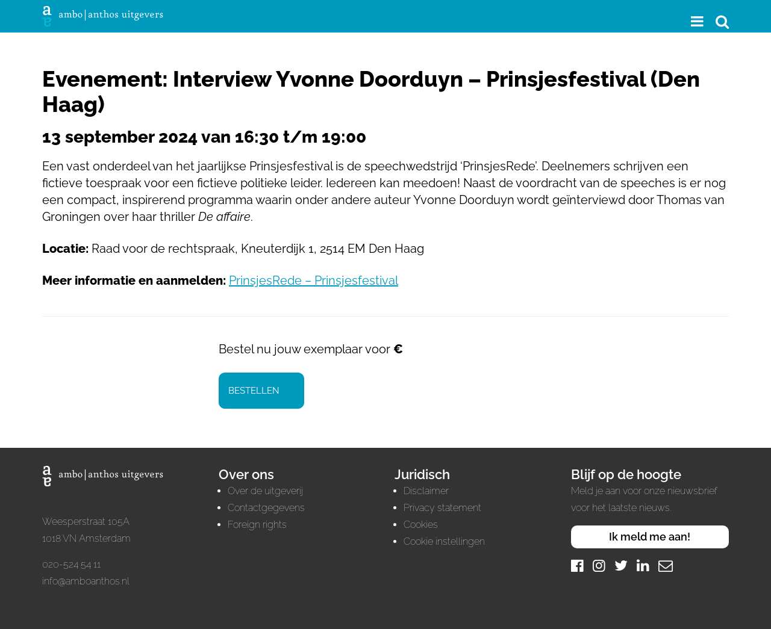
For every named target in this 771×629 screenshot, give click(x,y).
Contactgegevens (266, 507)
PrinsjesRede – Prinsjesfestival (313, 280)
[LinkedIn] (643, 565)
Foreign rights (257, 524)
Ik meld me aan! (649, 536)
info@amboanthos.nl (86, 581)
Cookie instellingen (444, 541)
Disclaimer (426, 491)
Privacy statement (442, 507)
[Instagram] (599, 565)
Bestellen (253, 390)
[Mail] (665, 565)
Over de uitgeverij (265, 491)
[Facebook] (577, 565)
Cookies (421, 524)
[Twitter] (621, 565)
